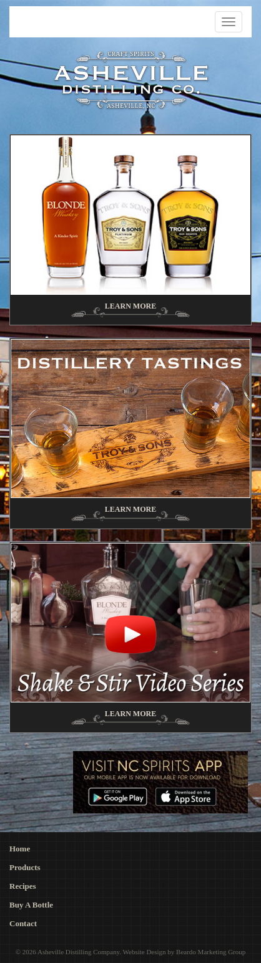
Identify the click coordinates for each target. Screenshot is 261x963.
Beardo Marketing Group (210, 952)
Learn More (130, 306)
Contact (23, 923)
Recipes (22, 886)
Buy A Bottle (31, 904)
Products (25, 867)
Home (19, 848)
